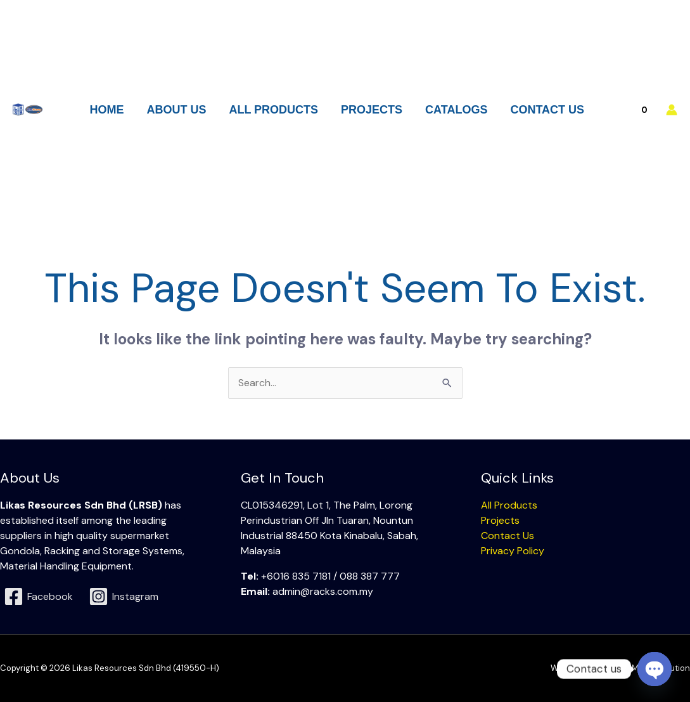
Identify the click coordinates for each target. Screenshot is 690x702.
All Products (509, 505)
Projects (500, 520)
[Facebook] (38, 596)
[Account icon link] (671, 109)
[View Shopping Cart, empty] (637, 109)
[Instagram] (124, 596)
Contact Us (507, 535)
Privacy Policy (512, 550)
